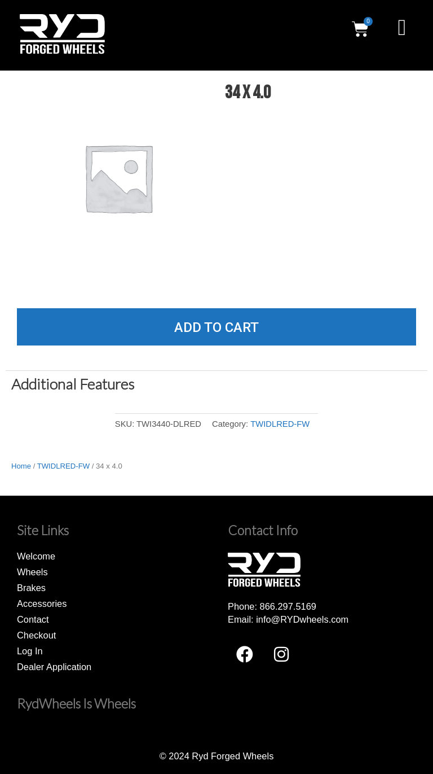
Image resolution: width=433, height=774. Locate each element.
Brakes (31, 588)
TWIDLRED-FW (280, 423)
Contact (33, 619)
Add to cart (216, 327)
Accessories (42, 603)
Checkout (36, 635)
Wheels (32, 572)
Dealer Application (54, 667)
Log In (30, 651)
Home (21, 466)
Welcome (36, 556)
